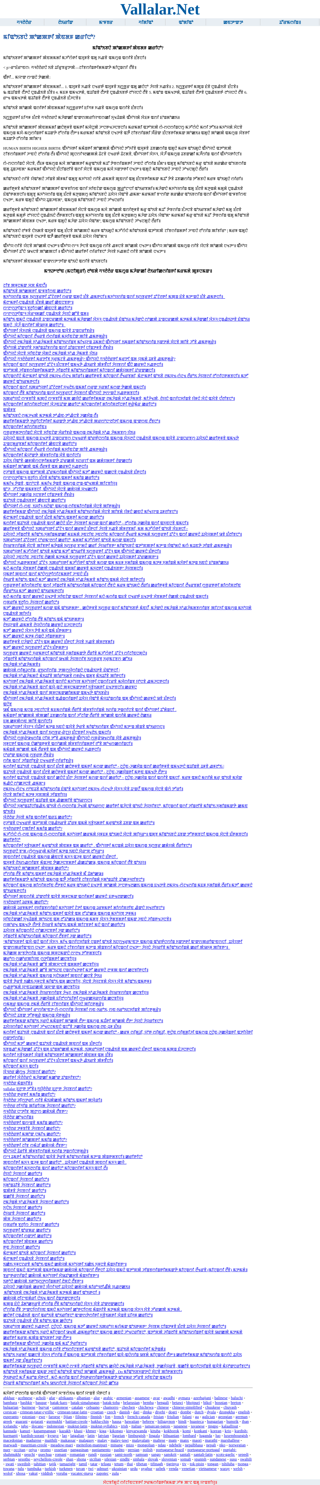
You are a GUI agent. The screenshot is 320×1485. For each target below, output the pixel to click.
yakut (33, 1473)
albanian (83, 1398)
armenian (124, 1398)
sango (156, 1454)
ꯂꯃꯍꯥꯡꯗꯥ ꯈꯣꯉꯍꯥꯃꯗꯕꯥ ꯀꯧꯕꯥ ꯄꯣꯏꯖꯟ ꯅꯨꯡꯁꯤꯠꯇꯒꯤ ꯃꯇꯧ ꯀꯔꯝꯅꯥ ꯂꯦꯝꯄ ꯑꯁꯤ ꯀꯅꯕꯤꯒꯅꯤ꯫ (75, 970)
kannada (10, 1431)
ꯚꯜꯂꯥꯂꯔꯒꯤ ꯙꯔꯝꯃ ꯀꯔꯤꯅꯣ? (25, 902)
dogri (172, 1412)
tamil (83, 1464)
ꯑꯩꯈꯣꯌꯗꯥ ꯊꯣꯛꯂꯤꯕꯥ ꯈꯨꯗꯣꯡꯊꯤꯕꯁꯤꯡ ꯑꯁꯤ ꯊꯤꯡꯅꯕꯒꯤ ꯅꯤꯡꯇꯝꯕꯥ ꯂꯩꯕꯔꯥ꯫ (58, 347)
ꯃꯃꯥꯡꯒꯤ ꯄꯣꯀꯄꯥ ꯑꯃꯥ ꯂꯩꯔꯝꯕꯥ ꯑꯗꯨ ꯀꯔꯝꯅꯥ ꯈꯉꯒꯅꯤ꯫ (45, 466)
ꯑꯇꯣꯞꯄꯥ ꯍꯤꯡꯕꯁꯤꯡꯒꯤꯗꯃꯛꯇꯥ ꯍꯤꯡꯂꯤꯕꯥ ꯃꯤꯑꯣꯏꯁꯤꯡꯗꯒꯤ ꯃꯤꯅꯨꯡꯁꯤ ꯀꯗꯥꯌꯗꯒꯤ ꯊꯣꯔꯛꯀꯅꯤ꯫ (79, 370)
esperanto (11, 1417)
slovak (153, 1459)
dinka (147, 1412)
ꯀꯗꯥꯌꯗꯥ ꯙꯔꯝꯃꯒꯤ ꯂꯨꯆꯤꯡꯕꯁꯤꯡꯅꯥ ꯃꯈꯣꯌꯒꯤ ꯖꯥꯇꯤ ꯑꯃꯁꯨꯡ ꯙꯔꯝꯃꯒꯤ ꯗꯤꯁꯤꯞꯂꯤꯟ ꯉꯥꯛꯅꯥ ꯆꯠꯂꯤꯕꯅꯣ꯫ (84, 908)
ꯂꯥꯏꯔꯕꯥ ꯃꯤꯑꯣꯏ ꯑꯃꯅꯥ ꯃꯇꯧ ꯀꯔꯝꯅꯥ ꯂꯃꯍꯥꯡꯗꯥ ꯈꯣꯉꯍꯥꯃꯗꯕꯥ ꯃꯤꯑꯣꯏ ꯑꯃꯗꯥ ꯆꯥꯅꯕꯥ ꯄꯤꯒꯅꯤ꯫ (74, 579)
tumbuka (34, 1468)
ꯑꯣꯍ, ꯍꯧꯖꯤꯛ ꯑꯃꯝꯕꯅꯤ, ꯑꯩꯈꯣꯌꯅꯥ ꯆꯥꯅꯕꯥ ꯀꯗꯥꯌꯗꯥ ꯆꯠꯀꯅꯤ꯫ (50, 489)
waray (225, 1468)
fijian (67, 1417)
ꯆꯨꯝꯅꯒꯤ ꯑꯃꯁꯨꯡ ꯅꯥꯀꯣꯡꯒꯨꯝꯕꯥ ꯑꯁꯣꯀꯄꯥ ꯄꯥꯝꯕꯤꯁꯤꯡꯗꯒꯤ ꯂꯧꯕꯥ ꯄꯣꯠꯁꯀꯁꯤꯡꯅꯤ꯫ (68, 744)
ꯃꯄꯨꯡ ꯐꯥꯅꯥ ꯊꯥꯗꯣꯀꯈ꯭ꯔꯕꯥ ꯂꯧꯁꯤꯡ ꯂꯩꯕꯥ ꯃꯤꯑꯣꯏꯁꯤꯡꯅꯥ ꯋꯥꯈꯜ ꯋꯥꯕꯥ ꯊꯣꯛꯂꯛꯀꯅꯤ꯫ (63, 1304)
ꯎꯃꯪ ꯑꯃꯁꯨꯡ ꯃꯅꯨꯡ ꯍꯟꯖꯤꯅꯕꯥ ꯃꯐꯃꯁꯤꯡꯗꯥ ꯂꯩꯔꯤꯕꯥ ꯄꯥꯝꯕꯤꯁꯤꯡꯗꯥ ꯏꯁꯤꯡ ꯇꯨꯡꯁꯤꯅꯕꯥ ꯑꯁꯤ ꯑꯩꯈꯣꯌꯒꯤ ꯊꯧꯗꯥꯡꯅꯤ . (89, 710)
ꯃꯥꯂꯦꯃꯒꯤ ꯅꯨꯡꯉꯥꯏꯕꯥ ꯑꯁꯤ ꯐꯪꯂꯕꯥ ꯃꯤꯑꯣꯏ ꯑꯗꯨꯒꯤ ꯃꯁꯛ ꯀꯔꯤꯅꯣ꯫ (53, 517)
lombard (189, 1435)
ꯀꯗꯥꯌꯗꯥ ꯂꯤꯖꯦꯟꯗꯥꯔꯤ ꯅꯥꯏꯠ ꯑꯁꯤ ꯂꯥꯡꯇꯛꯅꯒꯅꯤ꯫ (41, 1298)
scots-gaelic (225, 1454)
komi (186, 1431)
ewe (42, 1417)
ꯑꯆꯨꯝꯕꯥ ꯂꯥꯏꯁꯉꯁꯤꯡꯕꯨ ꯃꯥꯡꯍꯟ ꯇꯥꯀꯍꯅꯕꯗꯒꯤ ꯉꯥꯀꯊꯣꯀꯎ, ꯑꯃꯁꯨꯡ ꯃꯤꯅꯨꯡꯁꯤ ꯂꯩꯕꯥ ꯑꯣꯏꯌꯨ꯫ (74, 862)
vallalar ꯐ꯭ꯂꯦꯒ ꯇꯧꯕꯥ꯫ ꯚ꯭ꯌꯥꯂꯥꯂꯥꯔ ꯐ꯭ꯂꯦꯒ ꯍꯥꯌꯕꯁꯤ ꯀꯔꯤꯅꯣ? (47, 1089)
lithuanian (171, 1435)
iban (245, 1421)
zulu (115, 1473)
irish (124, 1426)
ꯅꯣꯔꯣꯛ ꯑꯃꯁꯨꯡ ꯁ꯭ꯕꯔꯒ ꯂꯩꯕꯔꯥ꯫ (28, 755)
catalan (77, 1407)
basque (41, 1402)
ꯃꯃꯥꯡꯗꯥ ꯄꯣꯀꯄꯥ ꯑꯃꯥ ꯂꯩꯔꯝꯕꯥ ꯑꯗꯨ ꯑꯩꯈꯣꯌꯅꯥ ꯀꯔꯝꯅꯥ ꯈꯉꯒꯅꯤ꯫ (51, 749)
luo (217, 1435)
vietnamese (207, 1468)
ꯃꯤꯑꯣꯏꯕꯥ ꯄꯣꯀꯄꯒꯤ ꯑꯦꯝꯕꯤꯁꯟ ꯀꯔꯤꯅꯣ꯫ (37, 291)
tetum (118, 1464)
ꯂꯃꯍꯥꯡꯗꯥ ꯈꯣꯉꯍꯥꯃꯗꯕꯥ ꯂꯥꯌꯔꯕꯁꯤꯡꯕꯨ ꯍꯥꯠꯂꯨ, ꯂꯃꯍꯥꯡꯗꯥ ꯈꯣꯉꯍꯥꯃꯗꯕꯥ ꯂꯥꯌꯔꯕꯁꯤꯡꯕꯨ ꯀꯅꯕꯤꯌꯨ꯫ (76, 993)
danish (124, 1412)
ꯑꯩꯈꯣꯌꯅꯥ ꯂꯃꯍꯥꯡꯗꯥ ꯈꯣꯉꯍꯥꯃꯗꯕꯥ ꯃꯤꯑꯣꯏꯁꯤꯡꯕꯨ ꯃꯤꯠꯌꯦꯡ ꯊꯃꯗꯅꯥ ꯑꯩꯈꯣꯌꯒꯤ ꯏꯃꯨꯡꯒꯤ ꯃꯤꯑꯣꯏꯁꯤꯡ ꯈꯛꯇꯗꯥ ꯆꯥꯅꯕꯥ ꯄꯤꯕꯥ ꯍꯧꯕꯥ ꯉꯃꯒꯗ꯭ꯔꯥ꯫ (109, 342)
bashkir (26, 1402)
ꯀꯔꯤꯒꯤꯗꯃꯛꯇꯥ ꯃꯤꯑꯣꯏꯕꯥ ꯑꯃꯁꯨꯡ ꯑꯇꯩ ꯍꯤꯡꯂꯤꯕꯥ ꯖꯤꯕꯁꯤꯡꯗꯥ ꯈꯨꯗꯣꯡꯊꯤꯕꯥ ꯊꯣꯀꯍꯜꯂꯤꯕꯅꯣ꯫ (73, 879)
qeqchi (29, 1454)
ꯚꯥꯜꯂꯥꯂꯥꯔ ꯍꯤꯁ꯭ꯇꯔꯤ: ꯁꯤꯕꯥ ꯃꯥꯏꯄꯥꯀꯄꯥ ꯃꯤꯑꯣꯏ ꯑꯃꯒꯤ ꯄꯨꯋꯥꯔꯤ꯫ (52, 1100)
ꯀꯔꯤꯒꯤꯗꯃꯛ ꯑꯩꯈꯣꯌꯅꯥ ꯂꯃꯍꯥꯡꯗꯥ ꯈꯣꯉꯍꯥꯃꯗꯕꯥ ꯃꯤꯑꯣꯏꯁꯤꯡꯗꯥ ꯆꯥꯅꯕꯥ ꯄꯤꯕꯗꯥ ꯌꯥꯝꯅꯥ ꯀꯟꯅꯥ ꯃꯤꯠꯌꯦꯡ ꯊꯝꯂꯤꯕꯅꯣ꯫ (90, 512)
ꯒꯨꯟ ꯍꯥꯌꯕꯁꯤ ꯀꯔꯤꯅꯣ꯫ (21, 1247)
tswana (8, 1468)
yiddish (47, 1473)
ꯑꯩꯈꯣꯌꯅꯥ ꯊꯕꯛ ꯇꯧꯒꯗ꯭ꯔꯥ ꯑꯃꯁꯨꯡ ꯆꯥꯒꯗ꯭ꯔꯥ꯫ (36, 1015)
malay (102, 1440)
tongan (212, 1464)
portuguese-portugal (203, 1450)
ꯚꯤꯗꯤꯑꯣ (145, 22)
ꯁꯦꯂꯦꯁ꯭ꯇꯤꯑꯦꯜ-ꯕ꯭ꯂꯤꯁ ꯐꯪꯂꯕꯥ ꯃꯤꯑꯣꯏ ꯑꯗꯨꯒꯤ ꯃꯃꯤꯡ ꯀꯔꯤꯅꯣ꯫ (51, 478)
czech (111, 1412)
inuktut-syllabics (104, 1426)
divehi (160, 1412)
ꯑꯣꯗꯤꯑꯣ (186, 22)
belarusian (131, 1402)
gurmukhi (54, 1421)
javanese (197, 1426)
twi (90, 1468)
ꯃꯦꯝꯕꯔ (106, 22)
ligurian (118, 1435)
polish (148, 1450)
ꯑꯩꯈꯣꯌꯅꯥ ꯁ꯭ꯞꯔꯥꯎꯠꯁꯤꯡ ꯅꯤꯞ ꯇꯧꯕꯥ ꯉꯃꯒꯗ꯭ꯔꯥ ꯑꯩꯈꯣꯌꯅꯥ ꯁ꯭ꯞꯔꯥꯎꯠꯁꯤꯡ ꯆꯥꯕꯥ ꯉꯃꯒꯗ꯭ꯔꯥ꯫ (72, 738)
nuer (6, 1450)
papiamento (101, 1450)
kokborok (171, 1431)
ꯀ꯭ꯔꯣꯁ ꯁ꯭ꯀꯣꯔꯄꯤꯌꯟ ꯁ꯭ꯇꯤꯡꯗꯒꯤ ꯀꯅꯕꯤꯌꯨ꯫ (39, 959)
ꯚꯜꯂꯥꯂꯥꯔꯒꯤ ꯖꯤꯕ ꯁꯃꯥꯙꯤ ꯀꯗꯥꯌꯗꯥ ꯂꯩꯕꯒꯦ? (35, 1145)
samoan (142, 1454)
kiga (103, 1431)
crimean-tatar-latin (72, 1412)
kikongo (116, 1431)
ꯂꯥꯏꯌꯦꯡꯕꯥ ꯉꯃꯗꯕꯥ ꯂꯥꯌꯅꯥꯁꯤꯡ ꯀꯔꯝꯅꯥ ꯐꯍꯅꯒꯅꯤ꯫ (42, 625)
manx (184, 1440)
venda (173, 1468)
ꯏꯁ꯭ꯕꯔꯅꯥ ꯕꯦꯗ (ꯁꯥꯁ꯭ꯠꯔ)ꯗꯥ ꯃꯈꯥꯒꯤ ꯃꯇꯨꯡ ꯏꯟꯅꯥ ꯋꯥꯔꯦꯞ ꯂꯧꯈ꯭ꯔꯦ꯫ (53, 851)
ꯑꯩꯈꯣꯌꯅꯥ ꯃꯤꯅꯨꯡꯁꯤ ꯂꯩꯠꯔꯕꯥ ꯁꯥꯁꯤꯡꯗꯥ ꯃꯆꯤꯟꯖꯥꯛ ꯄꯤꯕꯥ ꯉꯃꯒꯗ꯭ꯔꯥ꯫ (55, 336)
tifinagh (156, 1464)
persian (133, 1450)
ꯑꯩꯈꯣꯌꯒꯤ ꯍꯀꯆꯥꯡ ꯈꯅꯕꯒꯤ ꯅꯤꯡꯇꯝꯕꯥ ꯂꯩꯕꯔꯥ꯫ (38, 495)
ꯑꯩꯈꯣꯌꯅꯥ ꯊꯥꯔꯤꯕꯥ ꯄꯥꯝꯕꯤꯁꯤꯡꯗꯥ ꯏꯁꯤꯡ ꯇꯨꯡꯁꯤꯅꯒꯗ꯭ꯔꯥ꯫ (45, 1151)
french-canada (138, 1417)
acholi (41, 1398)
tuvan (80, 1468)
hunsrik (232, 1421)
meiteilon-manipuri (91, 1445)
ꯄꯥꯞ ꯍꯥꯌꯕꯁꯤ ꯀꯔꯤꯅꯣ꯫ (22, 1219)
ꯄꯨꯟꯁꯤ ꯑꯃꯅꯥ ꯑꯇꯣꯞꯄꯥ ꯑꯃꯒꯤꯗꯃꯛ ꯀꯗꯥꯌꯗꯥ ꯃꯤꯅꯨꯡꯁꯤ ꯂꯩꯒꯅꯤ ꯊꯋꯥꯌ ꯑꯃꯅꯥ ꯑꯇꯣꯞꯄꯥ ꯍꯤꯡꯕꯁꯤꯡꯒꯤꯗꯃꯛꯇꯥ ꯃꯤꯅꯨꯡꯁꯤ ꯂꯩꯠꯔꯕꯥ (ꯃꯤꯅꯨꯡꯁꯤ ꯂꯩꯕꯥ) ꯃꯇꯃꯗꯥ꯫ (125, 1270)
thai (130, 1464)
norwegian (237, 1445)
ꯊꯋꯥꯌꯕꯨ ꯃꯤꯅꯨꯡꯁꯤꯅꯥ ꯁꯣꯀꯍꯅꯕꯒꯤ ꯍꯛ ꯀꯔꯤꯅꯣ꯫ (41, 930)
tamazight (67, 1464)
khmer (91, 1431)
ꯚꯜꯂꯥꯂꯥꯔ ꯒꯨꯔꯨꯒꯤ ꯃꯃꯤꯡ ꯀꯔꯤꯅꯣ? (29, 1094)
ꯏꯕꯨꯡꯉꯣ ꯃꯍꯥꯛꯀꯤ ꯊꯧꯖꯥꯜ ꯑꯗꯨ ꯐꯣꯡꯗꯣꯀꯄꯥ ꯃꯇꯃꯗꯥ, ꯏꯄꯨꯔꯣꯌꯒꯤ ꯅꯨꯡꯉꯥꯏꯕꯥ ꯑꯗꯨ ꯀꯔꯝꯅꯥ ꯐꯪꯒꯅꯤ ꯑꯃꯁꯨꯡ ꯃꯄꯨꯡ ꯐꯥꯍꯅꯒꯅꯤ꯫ (99, 1049)
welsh (238, 1468)
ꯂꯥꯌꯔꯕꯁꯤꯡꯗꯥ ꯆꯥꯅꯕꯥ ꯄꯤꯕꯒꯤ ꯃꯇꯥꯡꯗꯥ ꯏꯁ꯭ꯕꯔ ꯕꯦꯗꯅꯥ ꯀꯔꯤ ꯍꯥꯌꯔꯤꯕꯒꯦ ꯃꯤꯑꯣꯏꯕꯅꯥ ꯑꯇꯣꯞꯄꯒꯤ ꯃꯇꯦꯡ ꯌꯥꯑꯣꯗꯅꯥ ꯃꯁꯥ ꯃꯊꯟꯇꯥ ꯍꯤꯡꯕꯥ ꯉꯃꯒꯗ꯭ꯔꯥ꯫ (117, 546)
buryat (44, 1407)
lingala (154, 1435)
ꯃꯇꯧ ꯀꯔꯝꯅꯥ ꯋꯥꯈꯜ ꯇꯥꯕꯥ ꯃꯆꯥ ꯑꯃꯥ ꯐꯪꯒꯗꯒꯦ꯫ (37, 630)
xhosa (20, 1473)
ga (197, 1417)
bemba (148, 1402)
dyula (211, 1412)
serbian (9, 1459)
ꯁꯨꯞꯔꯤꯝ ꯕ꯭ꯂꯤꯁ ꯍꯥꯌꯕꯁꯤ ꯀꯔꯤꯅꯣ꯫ (31, 602)
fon (107, 1417)
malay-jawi (120, 1440)
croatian (96, 1412)
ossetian (60, 1450)
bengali (163, 1402)
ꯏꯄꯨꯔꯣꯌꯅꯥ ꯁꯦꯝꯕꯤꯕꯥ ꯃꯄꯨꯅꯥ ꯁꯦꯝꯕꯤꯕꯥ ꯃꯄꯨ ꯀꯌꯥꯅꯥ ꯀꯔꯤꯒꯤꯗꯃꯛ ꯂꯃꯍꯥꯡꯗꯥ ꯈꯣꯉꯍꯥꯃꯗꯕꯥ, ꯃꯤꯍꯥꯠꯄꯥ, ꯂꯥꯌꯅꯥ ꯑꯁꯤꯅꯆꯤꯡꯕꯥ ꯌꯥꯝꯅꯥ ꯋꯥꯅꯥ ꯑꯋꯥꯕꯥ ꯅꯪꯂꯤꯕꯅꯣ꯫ (119, 398)
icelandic (10, 1426)
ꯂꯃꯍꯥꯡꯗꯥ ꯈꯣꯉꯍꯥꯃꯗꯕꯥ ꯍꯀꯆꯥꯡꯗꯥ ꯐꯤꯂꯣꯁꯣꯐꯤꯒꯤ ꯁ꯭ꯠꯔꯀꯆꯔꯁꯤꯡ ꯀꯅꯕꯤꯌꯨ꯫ (63, 998)
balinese (221, 1398)
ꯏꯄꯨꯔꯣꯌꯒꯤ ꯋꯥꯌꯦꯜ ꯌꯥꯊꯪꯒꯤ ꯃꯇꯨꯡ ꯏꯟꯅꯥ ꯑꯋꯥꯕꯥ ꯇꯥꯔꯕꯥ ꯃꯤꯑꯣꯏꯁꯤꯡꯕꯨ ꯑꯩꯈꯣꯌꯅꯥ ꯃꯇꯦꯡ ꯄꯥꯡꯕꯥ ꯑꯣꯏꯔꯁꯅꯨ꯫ (84, 727)
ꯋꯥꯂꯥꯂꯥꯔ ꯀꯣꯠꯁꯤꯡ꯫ (18, 1117)
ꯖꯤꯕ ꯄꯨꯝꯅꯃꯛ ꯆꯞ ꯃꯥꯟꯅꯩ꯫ (25, 285)
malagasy (86, 1440)
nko (222, 1445)
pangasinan (79, 1450)
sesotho (24, 1459)
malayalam (140, 1440)
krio (228, 1431)
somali (185, 1459)
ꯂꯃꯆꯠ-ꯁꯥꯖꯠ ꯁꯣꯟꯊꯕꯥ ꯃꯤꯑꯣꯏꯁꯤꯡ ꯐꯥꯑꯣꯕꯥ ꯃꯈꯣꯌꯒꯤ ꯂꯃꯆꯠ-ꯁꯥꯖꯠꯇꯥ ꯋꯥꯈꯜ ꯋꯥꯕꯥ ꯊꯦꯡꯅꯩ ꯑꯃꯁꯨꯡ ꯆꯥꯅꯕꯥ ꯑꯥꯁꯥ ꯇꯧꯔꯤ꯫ (93, 789)
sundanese (218, 1459)
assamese (142, 1398)
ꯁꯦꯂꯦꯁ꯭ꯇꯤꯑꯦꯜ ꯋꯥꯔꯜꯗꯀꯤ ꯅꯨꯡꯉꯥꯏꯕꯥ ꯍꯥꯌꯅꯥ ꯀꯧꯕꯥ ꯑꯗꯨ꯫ (46, 314)
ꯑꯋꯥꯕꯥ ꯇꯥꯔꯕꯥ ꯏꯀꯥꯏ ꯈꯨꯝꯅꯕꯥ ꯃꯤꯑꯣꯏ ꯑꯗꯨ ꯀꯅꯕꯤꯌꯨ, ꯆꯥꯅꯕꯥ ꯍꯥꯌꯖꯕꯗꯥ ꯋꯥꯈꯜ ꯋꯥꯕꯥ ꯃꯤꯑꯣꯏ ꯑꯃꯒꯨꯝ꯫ (77, 981)
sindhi (124, 1459)
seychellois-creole (48, 1459)
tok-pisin (197, 1464)
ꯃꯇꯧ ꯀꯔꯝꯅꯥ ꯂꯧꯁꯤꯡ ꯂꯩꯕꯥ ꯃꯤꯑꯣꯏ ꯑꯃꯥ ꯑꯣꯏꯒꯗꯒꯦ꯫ (43, 619)
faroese (54, 1417)
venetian (188, 1468)
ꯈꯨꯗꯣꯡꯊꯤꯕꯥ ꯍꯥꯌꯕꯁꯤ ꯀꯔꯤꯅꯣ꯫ (26, 1185)
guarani (21, 1421)
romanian (77, 1454)
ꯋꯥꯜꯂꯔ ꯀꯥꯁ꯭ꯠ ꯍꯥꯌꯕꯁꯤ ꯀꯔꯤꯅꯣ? (29, 1072)
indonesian (55, 1426)
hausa (116, 1421)
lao (64, 1435)
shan (69, 1459)
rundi (92, 1454)
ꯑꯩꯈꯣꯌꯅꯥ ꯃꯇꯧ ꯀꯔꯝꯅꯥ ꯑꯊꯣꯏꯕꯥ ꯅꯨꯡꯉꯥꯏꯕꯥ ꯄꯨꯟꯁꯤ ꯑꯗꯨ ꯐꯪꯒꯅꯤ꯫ (52, 1043)
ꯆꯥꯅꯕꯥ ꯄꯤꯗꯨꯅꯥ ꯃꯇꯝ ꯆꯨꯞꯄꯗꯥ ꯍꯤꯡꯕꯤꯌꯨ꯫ (35, 794)
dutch (199, 1412)
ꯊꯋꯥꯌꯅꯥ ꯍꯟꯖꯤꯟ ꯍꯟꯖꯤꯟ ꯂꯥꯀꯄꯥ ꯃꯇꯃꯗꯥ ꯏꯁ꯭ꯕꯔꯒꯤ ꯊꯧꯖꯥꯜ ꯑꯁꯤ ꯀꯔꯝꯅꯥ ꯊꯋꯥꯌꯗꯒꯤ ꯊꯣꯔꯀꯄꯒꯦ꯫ (80, 557)
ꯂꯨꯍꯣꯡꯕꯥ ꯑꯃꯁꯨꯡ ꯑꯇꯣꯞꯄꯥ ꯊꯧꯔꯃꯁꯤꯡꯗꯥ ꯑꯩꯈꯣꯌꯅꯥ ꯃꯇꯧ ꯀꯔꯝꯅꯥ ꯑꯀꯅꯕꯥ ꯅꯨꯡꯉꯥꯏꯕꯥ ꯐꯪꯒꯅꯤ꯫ (74, 472)
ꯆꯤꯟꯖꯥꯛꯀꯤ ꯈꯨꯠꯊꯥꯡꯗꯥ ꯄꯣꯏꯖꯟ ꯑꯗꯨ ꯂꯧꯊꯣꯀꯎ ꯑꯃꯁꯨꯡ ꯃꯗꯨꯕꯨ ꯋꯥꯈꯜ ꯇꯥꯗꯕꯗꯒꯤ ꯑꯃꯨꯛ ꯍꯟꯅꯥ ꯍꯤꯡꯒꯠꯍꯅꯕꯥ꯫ (87, 919)
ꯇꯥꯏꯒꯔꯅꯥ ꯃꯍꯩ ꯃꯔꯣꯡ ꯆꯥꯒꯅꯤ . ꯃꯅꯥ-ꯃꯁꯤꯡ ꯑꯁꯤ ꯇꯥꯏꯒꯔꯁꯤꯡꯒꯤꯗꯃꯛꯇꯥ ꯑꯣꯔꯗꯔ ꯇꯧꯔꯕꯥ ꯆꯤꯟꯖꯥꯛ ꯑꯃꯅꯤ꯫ (87, 1377)
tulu (21, 1468)
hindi (182, 1421)
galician (208, 1417)
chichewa (145, 1407)
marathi (211, 1440)
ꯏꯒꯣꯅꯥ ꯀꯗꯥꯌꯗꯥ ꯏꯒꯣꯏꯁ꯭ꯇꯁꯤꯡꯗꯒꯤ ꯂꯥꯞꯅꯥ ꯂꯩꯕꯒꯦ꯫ (43, 1281)
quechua (45, 1454)
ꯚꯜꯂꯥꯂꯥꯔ (24, 22)
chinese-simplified (187, 1407)
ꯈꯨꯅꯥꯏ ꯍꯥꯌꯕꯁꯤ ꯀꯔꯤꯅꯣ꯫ (22, 1208)
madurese (33, 1440)
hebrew (149, 1421)
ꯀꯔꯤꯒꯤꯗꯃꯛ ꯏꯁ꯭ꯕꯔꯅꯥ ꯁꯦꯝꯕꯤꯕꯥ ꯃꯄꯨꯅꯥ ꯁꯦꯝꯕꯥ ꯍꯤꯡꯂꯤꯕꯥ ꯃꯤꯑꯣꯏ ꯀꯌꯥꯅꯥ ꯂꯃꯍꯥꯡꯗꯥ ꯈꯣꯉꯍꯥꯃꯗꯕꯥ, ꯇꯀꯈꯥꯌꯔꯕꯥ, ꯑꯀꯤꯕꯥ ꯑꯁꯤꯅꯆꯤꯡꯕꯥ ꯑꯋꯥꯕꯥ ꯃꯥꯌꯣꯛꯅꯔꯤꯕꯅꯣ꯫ (126, 1366)
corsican (10, 1412)
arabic (108, 1398)
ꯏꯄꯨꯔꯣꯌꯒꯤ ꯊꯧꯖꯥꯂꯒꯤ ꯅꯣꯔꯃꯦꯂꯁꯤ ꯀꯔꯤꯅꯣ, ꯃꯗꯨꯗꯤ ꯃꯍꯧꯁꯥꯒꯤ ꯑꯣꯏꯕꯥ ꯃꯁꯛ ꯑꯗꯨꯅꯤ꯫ (69, 540)
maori (197, 1440)
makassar (68, 1440)
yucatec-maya (82, 1473)
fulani (187, 1417)
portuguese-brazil (170, 1450)
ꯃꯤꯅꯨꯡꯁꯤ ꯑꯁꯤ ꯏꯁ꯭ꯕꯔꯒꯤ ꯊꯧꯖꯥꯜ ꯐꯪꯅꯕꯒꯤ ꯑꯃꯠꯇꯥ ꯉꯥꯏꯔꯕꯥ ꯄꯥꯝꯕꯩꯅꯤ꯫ (58, 1060)
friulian (173, 1417)
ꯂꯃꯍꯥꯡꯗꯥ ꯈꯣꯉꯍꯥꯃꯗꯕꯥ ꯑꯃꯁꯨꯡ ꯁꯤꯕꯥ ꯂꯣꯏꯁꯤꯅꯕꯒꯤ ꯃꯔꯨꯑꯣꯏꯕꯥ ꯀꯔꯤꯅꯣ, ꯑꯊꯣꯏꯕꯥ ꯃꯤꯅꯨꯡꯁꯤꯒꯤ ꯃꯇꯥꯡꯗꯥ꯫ (84, 1349)
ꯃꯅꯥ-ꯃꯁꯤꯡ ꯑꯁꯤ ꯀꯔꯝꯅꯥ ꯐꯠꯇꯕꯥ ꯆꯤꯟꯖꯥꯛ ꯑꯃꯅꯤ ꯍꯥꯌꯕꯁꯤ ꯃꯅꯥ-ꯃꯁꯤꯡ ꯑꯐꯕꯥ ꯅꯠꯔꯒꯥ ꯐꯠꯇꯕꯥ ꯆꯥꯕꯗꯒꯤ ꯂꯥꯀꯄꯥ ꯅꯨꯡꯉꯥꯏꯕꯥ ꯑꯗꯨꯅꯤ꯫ (105, 596)
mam (173, 1440)
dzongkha (227, 1412)
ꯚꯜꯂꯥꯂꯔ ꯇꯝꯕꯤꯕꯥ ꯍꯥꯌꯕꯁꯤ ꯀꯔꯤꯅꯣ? (31, 1128)
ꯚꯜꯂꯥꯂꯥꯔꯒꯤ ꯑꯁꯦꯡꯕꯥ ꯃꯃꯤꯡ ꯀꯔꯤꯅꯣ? (32, 1123)
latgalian (77, 1435)
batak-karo (59, 1402)
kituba (155, 1431)
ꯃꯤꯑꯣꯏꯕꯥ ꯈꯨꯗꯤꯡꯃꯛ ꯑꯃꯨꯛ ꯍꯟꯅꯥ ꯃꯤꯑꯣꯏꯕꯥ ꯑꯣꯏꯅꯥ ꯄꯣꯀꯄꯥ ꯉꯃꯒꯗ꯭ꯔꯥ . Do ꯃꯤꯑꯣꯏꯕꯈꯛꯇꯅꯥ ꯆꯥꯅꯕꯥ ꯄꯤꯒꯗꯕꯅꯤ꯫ (92, 1372)
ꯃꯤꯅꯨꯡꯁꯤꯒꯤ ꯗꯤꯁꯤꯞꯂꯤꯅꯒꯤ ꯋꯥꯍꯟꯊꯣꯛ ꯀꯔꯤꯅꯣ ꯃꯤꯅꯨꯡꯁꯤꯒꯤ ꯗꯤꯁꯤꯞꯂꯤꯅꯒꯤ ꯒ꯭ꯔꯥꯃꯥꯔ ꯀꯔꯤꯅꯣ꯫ (79, 404)
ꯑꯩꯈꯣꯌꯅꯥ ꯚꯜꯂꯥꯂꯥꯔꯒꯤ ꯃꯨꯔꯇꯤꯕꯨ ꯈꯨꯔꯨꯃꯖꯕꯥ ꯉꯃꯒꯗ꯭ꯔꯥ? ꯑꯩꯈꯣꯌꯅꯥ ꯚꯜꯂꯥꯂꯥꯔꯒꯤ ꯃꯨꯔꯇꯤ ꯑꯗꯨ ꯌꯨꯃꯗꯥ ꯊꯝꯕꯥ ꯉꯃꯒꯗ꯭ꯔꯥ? (89, 359)
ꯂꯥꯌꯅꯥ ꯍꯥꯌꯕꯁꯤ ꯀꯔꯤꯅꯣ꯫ (22, 1174)
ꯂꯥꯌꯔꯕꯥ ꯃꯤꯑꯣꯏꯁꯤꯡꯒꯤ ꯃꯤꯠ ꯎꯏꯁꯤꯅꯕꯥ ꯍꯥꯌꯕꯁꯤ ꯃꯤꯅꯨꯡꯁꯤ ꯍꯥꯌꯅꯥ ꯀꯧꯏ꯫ (60, 1383)
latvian (103, 1435)
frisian (159, 1417)
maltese (159, 1440)
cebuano (93, 1407)
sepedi (243, 1454)
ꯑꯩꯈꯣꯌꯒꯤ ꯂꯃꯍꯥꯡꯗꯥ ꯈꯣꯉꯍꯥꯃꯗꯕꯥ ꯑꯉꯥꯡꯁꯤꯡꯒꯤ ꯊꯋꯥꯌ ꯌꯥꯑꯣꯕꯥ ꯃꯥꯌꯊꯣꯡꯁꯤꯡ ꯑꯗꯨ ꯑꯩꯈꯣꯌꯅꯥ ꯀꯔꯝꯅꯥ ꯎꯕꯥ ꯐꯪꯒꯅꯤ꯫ (89, 698)
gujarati (37, 1421)
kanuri (25, 1431)
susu (233, 1459)
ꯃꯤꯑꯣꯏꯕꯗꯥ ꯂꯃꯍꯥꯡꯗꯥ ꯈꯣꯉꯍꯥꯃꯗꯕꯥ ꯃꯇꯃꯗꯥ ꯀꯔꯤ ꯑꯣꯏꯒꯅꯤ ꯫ (51, 1292)
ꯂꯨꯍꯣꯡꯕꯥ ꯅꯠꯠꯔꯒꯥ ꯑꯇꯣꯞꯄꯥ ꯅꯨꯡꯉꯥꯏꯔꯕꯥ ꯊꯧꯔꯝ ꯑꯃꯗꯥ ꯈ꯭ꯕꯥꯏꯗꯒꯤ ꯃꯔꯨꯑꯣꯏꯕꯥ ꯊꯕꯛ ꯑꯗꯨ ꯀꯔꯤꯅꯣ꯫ (79, 823)
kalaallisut (230, 1426)
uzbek (160, 1468)
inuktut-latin (77, 1426)
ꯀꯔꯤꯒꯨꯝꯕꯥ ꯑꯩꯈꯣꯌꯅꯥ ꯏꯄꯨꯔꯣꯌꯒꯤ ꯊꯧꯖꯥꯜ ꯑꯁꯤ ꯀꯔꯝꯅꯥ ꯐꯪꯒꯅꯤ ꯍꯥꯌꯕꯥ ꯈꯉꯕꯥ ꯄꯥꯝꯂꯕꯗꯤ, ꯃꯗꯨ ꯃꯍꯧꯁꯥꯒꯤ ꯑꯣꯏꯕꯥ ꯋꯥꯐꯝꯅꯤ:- (95, 529)
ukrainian (119, 1468)
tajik (52, 1464)
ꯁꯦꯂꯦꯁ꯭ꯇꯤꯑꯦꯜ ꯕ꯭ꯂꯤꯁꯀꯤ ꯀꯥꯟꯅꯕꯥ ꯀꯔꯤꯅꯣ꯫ (37, 308)
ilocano (37, 1426)
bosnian (221, 1402)
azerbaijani (202, 1398)
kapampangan (45, 1431)
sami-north (123, 1454)
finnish (96, 1417)
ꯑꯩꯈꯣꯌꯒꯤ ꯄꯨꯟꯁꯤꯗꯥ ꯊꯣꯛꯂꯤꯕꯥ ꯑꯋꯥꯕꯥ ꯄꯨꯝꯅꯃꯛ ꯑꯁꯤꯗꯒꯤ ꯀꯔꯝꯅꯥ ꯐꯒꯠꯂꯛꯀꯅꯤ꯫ (68, 896)
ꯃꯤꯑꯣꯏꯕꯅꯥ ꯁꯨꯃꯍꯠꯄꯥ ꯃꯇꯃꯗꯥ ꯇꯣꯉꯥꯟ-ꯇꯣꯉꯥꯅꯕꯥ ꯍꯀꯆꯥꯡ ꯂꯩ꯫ (50, 415)
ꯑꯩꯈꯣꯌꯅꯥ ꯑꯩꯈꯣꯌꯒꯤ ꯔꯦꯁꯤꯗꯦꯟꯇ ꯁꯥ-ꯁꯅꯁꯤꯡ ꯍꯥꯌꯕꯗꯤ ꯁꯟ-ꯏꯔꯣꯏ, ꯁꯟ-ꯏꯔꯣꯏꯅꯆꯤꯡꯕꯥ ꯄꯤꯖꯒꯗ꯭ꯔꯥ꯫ (81, 1009)
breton (236, 1402)
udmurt (102, 1468)
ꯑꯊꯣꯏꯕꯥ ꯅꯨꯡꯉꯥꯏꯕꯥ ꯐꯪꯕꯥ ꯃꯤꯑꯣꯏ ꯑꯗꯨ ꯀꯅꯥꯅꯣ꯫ (37, 1321)
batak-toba (111, 1402)
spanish (200, 1459)
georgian (225, 1417)
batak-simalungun (85, 1402)
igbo (24, 1426)
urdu (134, 1468)
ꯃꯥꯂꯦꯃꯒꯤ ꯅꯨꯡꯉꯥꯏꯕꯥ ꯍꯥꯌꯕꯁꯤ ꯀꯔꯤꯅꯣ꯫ (33, 1258)
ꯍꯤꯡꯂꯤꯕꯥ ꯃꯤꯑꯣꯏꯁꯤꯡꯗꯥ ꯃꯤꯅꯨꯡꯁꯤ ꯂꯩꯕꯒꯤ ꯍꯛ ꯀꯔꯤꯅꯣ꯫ (47, 936)
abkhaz (8, 1398)
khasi (78, 1431)
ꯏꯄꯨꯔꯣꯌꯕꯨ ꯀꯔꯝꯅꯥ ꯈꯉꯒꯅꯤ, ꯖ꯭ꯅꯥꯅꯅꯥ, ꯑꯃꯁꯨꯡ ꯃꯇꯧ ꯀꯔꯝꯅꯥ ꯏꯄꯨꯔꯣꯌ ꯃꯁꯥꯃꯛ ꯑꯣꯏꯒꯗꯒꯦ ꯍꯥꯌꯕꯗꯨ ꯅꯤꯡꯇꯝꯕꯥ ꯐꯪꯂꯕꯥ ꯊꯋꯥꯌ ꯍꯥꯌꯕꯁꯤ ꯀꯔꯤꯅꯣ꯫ (114, 1326)
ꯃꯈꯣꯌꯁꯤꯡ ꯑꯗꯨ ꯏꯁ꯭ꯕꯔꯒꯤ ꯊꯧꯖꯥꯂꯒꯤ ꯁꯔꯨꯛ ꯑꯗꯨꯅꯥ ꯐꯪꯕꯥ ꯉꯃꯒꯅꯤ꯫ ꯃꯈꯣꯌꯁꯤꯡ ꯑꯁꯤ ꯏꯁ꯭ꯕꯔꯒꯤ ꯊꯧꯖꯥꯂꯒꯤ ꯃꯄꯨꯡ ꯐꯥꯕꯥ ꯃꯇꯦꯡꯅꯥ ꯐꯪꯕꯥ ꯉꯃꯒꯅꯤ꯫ (114, 297)
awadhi (169, 1398)
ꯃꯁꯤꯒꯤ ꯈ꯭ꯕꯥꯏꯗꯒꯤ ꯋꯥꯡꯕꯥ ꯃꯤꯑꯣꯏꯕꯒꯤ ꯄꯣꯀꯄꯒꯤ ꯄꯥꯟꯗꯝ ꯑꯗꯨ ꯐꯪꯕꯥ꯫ (57, 1055)
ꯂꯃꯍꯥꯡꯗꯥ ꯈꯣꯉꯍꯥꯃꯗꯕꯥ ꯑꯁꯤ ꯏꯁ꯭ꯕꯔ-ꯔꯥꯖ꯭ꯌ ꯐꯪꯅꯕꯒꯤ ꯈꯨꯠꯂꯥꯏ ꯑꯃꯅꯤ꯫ (57, 732)
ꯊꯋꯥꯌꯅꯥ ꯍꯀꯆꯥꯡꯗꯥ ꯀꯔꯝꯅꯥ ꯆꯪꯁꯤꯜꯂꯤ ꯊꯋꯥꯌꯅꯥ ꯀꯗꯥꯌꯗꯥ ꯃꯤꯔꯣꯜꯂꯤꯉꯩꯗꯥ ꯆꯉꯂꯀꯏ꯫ (66, 1287)
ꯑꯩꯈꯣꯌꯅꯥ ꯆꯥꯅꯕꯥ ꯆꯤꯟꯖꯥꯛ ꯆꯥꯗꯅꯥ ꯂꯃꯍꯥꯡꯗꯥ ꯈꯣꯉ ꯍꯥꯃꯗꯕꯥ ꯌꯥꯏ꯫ (50, 353)
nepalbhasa (194, 1445)
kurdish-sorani (32, 1435)
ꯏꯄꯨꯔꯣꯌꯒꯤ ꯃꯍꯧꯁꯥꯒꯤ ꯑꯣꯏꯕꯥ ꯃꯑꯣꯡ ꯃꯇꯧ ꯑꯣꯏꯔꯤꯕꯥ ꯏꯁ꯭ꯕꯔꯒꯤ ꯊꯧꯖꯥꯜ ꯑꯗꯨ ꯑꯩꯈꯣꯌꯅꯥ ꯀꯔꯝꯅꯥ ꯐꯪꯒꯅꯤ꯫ (82, 551)
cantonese (60, 1407)
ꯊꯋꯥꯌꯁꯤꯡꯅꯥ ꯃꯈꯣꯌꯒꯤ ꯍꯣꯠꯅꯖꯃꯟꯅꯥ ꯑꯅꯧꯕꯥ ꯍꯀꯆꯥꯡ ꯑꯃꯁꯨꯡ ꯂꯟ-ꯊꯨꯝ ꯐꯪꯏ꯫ (62, 1026)
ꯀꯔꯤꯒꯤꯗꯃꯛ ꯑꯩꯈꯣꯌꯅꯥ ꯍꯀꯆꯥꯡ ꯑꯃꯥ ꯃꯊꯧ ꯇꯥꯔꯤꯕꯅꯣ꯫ (45, 1343)
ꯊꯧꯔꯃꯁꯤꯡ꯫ (290, 22)
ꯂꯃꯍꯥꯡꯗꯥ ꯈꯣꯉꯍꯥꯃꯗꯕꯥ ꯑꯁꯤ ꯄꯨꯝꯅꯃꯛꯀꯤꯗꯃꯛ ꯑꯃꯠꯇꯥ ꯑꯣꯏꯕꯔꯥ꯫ (56, 693)
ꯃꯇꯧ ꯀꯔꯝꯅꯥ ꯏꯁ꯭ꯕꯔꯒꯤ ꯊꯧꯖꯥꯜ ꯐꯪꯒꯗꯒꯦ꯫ (35, 647)
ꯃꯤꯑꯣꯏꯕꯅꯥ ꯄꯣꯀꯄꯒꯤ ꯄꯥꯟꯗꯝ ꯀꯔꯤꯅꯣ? (36, 868)
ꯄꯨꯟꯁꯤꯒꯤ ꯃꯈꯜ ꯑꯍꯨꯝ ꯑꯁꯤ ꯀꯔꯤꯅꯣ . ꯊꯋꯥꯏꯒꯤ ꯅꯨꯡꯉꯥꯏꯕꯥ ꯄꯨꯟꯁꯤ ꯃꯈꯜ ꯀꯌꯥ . (65, 1162)
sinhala (138, 1459)
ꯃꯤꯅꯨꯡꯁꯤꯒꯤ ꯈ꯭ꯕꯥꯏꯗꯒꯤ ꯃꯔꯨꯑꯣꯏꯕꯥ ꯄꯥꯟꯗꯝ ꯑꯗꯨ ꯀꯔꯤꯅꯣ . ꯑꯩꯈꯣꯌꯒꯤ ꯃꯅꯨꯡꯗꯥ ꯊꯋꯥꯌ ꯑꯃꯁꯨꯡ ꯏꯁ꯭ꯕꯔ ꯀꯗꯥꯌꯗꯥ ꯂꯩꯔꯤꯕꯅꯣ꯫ (97, 845)
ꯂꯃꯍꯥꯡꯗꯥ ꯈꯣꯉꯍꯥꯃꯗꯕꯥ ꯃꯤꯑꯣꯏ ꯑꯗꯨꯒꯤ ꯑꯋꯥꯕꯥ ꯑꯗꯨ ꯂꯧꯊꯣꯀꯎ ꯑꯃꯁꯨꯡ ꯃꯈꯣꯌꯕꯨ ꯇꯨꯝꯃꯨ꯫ (69, 913)
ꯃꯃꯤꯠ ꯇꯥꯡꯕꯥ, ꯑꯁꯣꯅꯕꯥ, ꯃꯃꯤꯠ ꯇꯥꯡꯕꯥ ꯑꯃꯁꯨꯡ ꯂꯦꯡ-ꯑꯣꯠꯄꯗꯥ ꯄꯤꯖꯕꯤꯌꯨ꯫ (60, 483)
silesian (110, 1459)
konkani (200, 1431)
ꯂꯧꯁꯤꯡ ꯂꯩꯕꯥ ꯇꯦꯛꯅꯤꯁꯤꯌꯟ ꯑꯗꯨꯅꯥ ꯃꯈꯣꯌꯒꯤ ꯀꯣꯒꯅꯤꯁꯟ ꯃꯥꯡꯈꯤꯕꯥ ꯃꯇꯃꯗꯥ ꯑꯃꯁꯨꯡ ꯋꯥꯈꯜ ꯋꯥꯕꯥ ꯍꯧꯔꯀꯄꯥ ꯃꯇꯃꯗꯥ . (92, 1309)
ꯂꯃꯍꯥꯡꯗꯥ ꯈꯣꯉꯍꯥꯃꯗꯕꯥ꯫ (21, 664)
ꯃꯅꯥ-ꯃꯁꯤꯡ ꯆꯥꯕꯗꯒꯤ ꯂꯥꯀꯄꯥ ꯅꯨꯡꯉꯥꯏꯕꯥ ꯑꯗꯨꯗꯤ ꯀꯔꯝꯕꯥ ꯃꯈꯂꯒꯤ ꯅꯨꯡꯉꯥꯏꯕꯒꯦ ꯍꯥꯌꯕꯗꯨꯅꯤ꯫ (73, 568)
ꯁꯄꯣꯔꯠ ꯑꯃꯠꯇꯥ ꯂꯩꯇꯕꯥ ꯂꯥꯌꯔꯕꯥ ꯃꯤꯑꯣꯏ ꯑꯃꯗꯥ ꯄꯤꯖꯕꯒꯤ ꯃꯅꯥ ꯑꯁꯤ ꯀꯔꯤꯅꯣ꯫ (64, 925)
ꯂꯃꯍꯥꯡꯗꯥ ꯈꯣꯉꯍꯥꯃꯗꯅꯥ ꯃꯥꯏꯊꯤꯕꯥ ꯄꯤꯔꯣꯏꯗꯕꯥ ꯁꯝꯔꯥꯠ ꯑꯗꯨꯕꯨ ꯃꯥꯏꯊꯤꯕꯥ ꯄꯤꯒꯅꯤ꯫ (64, 676)
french (119, 1417)
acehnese (25, 1398)
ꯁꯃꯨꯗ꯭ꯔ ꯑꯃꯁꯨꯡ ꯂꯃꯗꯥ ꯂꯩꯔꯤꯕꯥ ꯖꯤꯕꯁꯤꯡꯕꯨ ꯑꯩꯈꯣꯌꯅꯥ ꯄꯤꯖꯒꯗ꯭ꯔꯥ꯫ (53, 1004)
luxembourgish (236, 1435)
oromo (45, 1450)
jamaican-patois (157, 1426)
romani (60, 1454)
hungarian (215, 1421)
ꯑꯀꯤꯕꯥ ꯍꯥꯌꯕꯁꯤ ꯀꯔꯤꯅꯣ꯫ (24, 1196)
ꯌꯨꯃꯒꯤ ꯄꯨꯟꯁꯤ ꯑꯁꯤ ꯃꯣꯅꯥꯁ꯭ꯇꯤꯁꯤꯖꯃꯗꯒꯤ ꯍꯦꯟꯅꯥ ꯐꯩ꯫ (45, 574)
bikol (207, 1402)
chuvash (230, 1407)
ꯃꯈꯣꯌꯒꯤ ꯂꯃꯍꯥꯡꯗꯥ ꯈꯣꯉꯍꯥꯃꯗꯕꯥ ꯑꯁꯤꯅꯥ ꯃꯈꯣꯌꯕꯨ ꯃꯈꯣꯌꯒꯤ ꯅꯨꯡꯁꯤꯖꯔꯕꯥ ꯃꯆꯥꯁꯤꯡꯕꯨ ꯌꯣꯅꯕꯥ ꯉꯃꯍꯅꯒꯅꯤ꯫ (86, 681)
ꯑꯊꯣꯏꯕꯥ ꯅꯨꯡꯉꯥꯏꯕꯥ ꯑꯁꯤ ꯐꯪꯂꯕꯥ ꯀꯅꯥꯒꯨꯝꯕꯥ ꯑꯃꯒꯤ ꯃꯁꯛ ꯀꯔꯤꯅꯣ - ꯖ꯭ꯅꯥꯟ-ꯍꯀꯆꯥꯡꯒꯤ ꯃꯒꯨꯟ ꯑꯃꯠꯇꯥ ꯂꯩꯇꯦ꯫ (85, 772)
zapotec (102, 1473)
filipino (81, 1417)
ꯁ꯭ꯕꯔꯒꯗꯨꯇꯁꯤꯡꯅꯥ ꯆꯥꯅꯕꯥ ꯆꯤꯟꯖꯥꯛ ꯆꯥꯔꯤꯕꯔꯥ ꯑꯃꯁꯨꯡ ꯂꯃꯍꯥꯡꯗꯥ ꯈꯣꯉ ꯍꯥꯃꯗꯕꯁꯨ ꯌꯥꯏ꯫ (69, 432)
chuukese (212, 1407)
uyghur (146, 1468)
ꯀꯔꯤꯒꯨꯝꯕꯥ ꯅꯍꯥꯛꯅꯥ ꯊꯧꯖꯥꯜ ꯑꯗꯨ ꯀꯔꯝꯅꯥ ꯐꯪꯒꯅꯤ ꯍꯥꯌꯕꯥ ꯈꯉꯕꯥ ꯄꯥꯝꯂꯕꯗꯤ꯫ (58, 642)
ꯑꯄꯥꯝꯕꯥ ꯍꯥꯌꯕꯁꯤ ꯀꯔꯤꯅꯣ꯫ (24, 1191)
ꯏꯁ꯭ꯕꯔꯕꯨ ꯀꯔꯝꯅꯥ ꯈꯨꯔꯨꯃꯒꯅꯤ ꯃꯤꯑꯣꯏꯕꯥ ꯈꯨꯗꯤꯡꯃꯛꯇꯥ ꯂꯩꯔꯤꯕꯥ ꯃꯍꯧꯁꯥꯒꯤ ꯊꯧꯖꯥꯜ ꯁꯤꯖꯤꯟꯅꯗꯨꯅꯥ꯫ (75, 653)
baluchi (237, 1398)
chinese (163, 1407)
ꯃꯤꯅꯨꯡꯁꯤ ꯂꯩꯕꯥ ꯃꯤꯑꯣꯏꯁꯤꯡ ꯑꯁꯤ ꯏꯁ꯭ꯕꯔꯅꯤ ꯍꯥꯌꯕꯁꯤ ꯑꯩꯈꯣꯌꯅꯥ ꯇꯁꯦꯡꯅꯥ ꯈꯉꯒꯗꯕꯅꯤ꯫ (71, 393)
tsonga (243, 1464)
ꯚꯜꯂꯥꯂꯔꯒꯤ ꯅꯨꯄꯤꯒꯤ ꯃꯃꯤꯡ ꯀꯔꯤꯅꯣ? (32, 828)
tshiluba (228, 1464)
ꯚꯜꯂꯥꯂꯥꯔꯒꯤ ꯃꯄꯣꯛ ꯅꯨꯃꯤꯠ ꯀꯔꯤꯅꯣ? (32, 1134)
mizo (130, 1445)
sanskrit (170, 1454)
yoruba (62, 1473)
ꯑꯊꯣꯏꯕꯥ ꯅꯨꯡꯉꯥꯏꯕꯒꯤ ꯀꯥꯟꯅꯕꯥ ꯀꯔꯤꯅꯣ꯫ (34, 500)
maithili (51, 1440)
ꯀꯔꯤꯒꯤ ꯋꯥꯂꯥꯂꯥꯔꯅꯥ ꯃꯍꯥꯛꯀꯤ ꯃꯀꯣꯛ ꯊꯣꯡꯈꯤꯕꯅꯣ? (42, 1077)
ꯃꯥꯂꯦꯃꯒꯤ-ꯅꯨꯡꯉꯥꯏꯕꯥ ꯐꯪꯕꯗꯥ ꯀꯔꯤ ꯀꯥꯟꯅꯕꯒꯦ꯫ (38, 302)
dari (136, 1412)
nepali (211, 1445)
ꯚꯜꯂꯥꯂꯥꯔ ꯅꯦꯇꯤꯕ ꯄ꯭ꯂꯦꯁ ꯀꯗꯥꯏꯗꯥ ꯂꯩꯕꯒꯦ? (35, 1111)
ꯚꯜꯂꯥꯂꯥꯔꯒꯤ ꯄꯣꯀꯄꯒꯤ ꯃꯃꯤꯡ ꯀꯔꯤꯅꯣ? (35, 1140)
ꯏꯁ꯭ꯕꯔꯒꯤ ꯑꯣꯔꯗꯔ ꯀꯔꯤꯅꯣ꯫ (26, 1230)
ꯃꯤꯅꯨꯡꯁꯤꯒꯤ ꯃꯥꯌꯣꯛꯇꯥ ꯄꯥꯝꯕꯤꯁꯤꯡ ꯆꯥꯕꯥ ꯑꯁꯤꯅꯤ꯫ (42, 455)
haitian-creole (77, 1421)
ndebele (175, 1445)
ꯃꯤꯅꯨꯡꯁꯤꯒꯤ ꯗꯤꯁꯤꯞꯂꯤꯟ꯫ (24, 427)
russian (105, 1454)
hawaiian (132, 1421)
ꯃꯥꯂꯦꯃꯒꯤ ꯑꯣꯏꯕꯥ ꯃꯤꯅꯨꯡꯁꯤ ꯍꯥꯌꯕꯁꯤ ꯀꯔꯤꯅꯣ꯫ (39, 1253)
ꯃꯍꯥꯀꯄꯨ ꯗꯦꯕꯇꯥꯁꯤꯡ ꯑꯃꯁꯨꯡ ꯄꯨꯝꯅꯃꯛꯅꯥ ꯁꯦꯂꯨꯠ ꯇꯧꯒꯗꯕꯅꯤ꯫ (52, 953)
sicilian (95, 1459)
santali (185, 1454)
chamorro (110, 1407)
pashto (119, 1450)
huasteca (197, 1421)
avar (156, 1398)
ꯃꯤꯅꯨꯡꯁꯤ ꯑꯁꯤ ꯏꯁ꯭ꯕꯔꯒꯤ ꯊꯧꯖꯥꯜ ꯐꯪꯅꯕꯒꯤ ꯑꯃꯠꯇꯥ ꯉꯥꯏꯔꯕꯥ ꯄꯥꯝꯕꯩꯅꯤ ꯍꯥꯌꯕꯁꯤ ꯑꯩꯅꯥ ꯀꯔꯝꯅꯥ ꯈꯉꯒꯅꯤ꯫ (83, 364)
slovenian (169, 1459)
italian (136, 1426)
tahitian (40, 1464)
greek (7, 1421)
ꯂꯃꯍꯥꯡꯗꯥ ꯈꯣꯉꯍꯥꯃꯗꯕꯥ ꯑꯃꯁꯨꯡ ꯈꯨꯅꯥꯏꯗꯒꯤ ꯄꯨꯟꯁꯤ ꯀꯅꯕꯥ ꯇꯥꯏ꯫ (52, 976)
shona (81, 1459)
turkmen (66, 1468)
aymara (184, 1398)
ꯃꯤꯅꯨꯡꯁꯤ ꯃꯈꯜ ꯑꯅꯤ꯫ (20, 1066)
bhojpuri (193, 1402)
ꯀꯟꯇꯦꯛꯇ (233, 22)
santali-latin (203, 1454)
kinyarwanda (136, 1431)
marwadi (10, 1445)
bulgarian (10, 1407)
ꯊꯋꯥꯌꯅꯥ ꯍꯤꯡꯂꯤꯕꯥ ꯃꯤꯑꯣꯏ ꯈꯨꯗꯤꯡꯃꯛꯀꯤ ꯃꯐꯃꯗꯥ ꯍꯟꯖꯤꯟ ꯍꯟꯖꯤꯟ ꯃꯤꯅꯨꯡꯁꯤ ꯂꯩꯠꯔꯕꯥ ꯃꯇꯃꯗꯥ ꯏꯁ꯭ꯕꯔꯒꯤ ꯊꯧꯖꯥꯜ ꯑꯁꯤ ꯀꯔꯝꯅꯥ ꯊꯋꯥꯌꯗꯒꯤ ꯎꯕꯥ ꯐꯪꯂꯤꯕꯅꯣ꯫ (122, 534)
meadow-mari (62, 1445)
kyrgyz (53, 1435)
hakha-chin (100, 1421)
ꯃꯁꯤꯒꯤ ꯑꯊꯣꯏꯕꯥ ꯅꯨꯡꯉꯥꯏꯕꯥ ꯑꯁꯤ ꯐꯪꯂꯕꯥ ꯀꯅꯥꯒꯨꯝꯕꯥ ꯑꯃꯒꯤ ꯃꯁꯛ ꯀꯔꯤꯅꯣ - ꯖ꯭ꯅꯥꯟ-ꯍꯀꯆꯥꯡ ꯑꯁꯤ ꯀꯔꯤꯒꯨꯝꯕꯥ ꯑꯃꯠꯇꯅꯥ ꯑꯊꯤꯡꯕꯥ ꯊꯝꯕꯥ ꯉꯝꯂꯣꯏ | (113, 766)
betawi (177, 1402)
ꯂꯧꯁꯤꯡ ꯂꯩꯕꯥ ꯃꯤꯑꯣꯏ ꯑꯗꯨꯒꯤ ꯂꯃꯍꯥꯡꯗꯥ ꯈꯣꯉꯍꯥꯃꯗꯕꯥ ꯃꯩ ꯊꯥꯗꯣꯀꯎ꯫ (53, 874)
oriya (33, 1450)
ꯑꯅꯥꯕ (7, 704)
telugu (106, 1464)
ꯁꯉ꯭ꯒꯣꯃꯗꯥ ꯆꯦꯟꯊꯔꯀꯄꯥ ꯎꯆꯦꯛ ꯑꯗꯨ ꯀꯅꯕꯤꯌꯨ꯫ (41, 987)
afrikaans (65, 1398)
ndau (162, 1445)
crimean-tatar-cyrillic (37, 1412)
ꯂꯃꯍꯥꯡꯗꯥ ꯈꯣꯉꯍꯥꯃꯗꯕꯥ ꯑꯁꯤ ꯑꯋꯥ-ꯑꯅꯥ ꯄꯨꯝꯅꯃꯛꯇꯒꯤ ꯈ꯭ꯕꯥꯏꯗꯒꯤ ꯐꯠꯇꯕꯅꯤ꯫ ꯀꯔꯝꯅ (70, 687)
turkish (50, 1468)
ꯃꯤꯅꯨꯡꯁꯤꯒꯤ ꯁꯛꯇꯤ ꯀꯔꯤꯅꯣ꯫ (27, 1236)
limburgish (136, 1435)
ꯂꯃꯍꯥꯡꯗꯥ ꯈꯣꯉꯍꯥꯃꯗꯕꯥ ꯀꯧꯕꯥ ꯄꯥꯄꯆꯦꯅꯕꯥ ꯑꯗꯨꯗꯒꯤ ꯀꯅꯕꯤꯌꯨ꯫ (51, 964)
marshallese (230, 1440)
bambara (10, 1402)
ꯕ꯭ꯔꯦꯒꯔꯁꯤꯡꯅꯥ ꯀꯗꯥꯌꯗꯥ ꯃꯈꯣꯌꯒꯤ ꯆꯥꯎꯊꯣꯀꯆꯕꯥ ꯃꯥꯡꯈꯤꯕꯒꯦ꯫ (51, 1275)
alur (97, 1398)
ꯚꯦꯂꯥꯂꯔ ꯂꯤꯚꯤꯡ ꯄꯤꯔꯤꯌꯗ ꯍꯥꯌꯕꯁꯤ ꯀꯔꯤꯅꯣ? (39, 1106)
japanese (180, 1426)
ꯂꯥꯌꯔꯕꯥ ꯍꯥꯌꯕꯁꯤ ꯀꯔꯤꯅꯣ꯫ (24, 1213)
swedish (23, 1464)
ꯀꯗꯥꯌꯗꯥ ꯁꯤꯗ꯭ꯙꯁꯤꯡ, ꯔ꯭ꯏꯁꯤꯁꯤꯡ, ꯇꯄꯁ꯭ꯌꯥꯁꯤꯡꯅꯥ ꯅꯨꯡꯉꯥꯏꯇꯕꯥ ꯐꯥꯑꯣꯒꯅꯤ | (61, 670)
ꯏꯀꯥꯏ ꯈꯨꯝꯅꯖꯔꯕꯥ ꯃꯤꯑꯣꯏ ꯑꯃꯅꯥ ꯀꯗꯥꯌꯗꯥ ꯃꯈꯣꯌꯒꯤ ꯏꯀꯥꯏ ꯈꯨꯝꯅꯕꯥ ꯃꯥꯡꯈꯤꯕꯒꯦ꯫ (65, 1264)
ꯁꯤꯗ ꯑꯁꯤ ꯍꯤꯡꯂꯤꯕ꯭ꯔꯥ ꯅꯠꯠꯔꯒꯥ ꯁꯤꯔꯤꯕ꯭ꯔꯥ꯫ (38, 761)
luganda (205, 1435)
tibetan (141, 1464)
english (244, 1412)
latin (91, 1435)
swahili (246, 1459)
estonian (28, 1417)
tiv (184, 1464)
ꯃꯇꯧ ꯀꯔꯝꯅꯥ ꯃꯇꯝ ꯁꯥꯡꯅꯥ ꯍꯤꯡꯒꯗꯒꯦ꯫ (34, 636)
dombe (185, 1412)
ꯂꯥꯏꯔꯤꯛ (65, 22)
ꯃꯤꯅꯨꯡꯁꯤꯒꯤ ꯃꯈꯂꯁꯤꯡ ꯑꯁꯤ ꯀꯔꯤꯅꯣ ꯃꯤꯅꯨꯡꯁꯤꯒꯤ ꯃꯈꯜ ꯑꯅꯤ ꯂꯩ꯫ (55, 1168)
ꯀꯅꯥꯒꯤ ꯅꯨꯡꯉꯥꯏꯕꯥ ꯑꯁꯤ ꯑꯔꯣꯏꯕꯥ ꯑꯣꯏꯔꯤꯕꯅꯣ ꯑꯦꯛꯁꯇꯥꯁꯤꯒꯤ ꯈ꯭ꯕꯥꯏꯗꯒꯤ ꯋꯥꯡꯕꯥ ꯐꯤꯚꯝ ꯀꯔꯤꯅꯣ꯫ (78, 1315)
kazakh (65, 1431)
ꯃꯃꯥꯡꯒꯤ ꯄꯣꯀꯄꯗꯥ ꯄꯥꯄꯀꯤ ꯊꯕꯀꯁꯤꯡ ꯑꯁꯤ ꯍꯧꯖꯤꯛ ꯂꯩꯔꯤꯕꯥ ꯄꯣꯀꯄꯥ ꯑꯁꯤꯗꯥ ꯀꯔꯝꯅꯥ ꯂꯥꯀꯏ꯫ (77, 715)
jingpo (213, 1426)
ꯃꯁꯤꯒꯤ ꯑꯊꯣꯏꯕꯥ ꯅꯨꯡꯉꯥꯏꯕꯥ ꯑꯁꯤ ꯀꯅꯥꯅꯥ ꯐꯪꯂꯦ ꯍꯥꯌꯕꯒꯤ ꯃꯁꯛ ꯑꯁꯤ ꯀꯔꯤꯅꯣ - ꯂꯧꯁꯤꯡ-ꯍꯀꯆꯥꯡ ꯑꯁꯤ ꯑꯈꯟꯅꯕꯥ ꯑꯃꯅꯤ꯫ (95, 523)
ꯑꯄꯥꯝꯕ (9, 410)
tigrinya (172, 1464)
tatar (94, 1464)
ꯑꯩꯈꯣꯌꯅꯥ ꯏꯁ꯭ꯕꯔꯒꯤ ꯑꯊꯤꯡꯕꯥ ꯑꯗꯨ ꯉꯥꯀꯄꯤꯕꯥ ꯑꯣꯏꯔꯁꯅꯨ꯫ (47, 800)
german (241, 1417)
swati (10, 1464)
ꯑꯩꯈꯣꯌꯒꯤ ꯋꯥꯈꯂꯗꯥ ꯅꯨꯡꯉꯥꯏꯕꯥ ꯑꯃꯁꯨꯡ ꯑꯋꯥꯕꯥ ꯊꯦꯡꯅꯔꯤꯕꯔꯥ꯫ (48, 330)
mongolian (146, 1445)
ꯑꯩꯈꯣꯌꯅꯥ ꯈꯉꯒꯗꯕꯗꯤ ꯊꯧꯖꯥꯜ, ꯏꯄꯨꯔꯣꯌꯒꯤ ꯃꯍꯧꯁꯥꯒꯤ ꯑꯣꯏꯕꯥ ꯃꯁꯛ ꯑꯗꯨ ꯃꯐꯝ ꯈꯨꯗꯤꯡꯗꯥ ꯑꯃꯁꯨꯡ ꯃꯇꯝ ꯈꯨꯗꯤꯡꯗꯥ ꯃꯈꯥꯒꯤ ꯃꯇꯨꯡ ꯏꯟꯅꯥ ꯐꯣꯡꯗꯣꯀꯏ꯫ (115, 562)
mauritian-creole (34, 1445)
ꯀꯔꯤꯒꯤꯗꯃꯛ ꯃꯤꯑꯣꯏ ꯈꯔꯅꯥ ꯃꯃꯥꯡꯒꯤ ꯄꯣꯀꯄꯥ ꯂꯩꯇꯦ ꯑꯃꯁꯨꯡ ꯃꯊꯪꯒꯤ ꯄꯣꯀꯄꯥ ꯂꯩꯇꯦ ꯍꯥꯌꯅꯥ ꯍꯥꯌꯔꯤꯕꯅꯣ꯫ (83, 1021)
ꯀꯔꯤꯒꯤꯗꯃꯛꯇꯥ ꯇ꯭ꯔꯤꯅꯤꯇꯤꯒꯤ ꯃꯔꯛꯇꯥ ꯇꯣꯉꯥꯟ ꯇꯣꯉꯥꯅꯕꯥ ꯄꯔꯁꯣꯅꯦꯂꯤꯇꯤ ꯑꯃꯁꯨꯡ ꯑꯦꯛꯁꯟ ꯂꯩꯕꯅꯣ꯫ (81, 421)
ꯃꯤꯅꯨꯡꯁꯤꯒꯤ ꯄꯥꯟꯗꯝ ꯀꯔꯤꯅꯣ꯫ (27, 1241)
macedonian (13, 1440)
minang (116, 1445)
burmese (28, 1407)
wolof (8, 1473)
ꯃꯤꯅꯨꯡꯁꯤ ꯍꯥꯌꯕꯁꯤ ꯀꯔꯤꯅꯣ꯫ (26, 1179)
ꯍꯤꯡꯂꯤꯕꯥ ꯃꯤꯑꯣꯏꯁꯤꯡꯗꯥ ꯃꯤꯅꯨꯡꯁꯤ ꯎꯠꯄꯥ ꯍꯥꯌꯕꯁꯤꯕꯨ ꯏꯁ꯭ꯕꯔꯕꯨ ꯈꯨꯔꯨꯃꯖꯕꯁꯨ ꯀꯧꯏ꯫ (67, 659)
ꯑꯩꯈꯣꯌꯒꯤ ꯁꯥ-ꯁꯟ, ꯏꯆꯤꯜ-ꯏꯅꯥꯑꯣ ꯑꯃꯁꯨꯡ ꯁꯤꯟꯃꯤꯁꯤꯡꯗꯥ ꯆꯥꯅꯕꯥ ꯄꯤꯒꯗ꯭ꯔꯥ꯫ (61, 506)
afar (52, 1398)
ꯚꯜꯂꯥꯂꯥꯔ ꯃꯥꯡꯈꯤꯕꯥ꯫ (17, 1083)
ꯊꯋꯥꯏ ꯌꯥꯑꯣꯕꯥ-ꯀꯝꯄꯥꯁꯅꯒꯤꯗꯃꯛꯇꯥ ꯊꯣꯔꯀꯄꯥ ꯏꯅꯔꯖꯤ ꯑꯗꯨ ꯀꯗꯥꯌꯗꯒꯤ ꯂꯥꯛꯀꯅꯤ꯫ (67, 461)
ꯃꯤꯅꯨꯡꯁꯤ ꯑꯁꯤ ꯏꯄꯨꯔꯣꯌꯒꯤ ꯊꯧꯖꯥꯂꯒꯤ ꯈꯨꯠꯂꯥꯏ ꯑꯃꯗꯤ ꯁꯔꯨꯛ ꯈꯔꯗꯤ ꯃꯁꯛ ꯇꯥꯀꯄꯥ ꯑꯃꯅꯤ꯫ (74, 387)
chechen (128, 1407)
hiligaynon (166, 1421)
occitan (19, 1450)
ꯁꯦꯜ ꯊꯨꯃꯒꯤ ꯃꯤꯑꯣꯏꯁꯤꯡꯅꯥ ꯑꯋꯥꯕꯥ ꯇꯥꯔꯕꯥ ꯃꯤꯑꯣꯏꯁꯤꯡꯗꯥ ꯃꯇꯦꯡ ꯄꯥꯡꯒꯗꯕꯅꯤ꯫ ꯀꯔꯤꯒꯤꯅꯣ (73, 1157)
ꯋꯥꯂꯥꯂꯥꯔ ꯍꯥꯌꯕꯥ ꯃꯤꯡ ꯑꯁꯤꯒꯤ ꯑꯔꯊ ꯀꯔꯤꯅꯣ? (37, 817)
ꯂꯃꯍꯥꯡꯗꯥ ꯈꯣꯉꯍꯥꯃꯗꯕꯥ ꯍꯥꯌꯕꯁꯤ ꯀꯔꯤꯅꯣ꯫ (36, 1202)
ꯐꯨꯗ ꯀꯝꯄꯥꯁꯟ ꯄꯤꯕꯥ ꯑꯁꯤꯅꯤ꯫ (27, 721)
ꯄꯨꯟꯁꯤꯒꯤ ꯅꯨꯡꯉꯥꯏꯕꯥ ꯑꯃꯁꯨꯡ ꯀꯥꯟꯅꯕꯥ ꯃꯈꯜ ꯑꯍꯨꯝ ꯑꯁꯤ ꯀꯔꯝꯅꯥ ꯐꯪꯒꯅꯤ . (60, 857)
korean (215, 1431)
